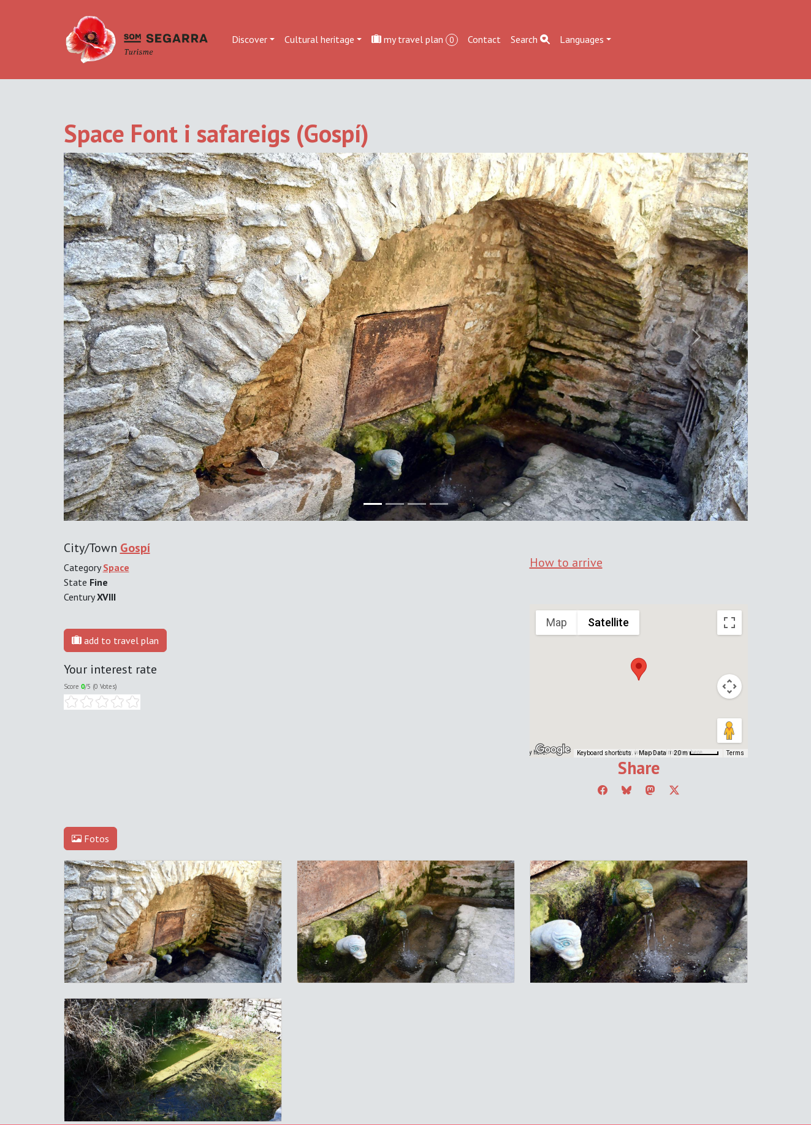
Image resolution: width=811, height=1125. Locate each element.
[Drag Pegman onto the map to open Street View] (729, 730)
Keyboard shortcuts (604, 753)
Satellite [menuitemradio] (608, 622)
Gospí (135, 548)
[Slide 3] (439, 504)
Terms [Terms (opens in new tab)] (735, 753)
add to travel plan (115, 640)
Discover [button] (249, 39)
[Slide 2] (417, 504)
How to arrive (566, 562)
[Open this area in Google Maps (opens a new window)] (553, 750)
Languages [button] (582, 39)
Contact (484, 39)
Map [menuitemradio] (556, 622)
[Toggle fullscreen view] (729, 622)
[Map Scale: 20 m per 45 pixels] (696, 753)
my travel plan (414, 39)
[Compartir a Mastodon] (650, 790)
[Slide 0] (373, 504)
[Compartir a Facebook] (602, 790)
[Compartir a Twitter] (674, 790)
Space (116, 567)
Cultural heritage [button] (319, 39)
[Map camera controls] (729, 686)
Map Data (652, 753)
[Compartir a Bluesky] (626, 790)
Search (530, 39)
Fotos (90, 838)
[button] (639, 669)
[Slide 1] (395, 504)
